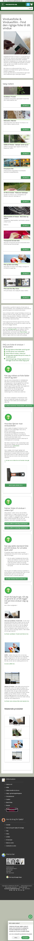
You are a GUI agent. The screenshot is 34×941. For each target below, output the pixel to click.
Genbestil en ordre (11, 846)
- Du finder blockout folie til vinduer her (15, 578)
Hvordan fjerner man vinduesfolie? (15, 351)
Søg (30, 8)
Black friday (9, 802)
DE (14, 890)
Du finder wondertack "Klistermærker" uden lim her (18, 405)
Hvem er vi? (9, 784)
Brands (8, 805)
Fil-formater (9, 840)
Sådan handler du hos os (12, 790)
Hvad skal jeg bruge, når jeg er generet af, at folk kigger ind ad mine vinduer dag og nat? (17, 359)
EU (23, 890)
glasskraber (16, 445)
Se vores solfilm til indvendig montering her (16, 528)
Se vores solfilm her (9, 664)
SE (9, 890)
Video (7, 834)
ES (21, 890)
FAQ (7, 831)
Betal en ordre (10, 843)
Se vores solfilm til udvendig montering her (16, 523)
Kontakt (8, 825)
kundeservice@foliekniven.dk (14, 1)
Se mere (25, 105)
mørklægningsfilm (12, 329)
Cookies (8, 799)
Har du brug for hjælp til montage (15, 828)
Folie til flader (23, 332)
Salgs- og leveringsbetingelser (14, 793)
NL (16, 890)
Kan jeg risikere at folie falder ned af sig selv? (18, 349)
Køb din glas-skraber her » (16, 485)
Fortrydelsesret (10, 796)
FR (18, 890)
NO (11, 890)
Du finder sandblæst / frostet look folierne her (16, 634)
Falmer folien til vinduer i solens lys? (15, 353)
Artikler (8, 837)
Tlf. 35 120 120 (30, 1)
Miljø (7, 787)
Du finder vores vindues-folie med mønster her (16, 701)
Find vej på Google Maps (14, 877)
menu (2, 5)
